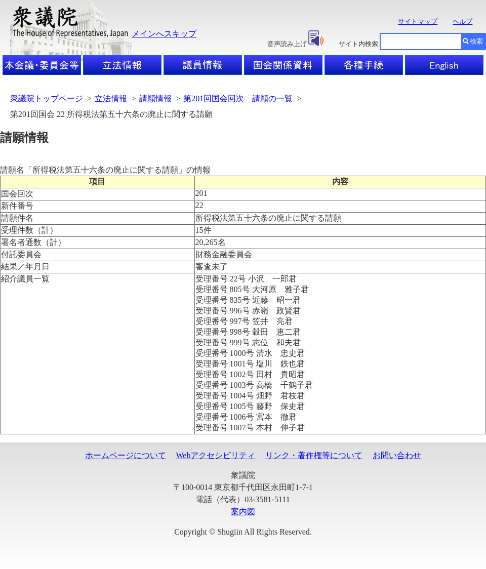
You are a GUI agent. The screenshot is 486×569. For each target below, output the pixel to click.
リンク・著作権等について (313, 455)
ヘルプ (462, 21)
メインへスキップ (164, 33)
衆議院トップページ (46, 98)
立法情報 (111, 98)
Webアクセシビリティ (216, 455)
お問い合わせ (397, 455)
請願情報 (155, 98)
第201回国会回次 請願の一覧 (238, 98)
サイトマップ (417, 21)
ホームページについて (125, 455)
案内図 (243, 511)
